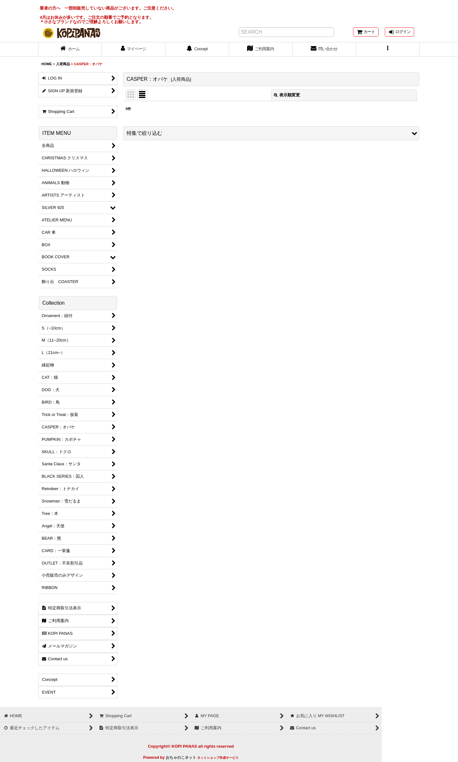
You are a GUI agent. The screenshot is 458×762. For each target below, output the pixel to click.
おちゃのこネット (181, 757)
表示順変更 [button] (287, 95)
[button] (388, 49)
